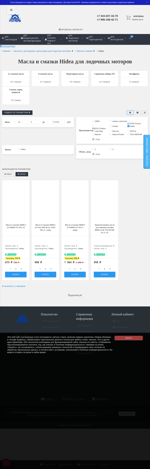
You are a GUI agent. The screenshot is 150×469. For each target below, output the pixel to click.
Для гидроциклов (95, 38)
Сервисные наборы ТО (104, 76)
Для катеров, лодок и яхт (53, 39)
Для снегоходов (10, 38)
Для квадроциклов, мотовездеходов (31, 38)
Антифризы (134, 74)
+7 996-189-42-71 (107, 19)
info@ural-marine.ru (71, 29)
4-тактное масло (45, 74)
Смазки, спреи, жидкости (16, 96)
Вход (116, 331)
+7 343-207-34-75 (107, 15)
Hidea (8, 181)
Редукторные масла (75, 76)
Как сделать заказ (51, 331)
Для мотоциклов (116, 38)
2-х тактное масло (16, 74)
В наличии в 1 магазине (13, 294)
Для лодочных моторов (74, 38)
